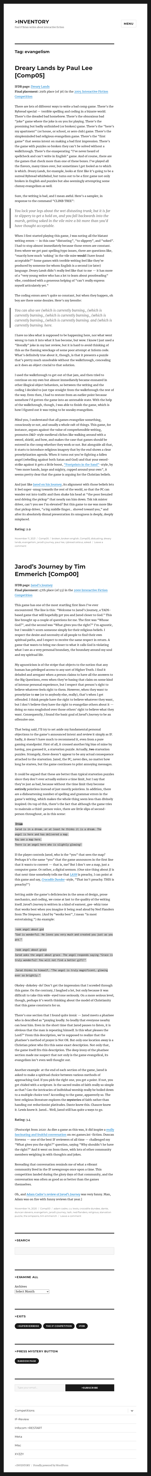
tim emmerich (48, 1216)
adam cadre (61, 1208)
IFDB (82, 1326)
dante (104, 1208)
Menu (129, 23)
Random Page (27, 1361)
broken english (70, 538)
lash (69, 1212)
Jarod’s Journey (42, 585)
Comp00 (45, 1208)
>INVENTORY (32, 22)
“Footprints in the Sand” (81, 464)
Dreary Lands (40, 86)
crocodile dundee (90, 1208)
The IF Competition (59, 1326)
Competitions (24, 1410)
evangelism (29, 542)
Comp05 (44, 538)
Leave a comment (70, 1216)
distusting (97, 538)
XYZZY (19, 1454)
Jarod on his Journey (47, 484)
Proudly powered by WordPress (50, 1465)
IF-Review (22, 1419)
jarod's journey (45, 542)
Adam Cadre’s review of (53, 1194)
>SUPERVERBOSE (28, 1326)
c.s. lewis (74, 1208)
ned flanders (80, 1212)
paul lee (59, 542)
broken (56, 538)
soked (87, 542)
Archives (21, 1286)
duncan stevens (24, 1212)
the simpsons (31, 1216)
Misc (18, 1445)
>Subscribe (90, 1387)
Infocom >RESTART (28, 1428)
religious (93, 1212)
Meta (18, 1436)
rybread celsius (74, 542)
